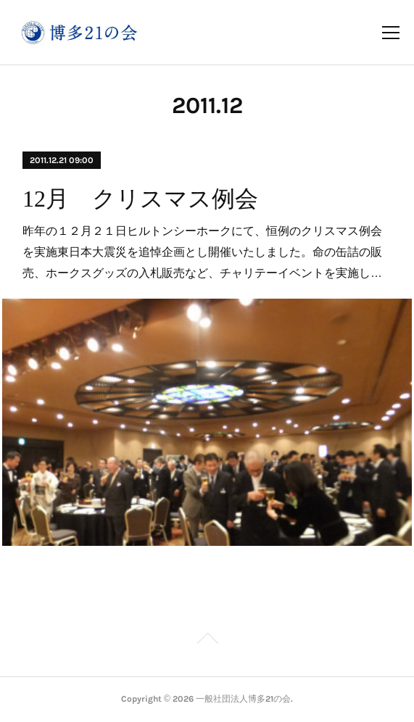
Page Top (207, 641)
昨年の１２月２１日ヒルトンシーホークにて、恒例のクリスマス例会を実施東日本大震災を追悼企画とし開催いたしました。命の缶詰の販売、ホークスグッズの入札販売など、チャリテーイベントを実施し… (202, 252)
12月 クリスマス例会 (140, 199)
